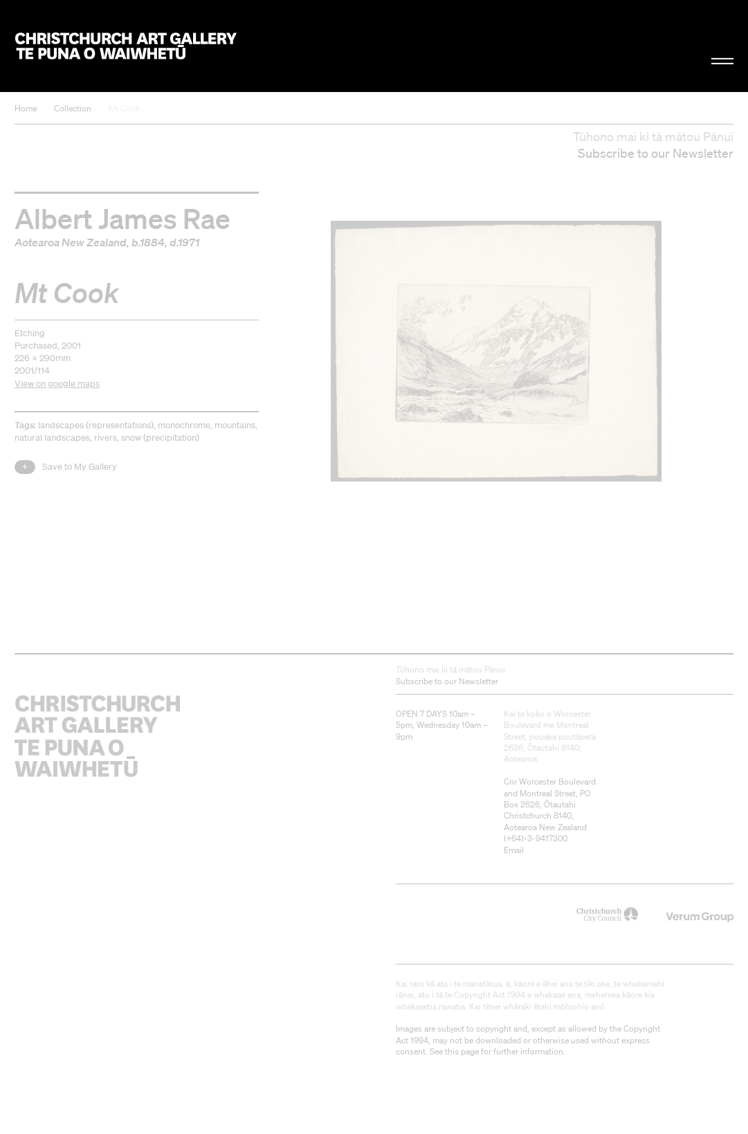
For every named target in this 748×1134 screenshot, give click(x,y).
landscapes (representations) (96, 425)
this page (462, 1051)
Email (514, 850)
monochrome (184, 425)
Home (26, 108)
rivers (105, 437)
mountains (235, 425)
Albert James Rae (122, 218)
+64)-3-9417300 (537, 838)
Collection (72, 108)
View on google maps (57, 384)
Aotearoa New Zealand (71, 242)
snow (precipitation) (160, 437)
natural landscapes (52, 437)
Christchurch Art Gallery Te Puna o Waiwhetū (126, 46)
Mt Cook (124, 108)
